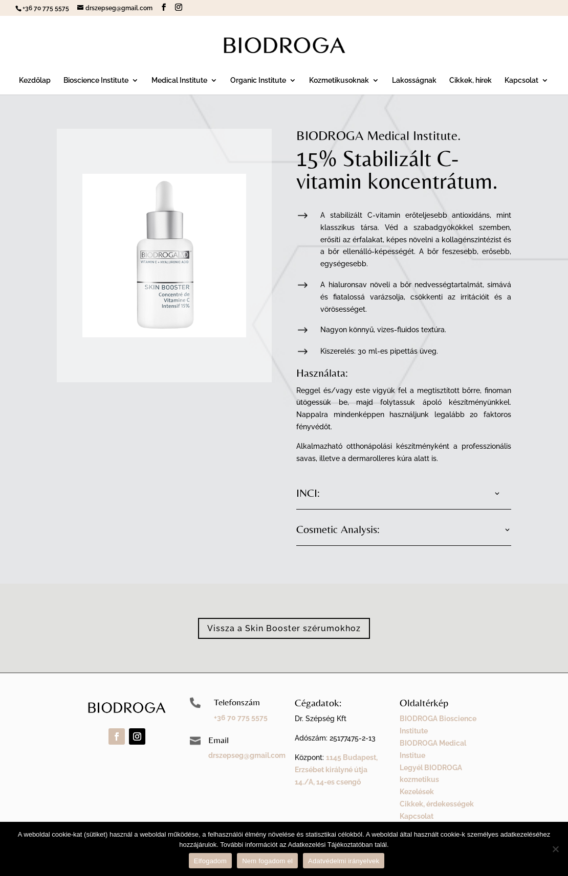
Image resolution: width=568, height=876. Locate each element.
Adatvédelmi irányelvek (343, 861)
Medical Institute (179, 80)
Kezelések (417, 792)
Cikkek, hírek (470, 80)
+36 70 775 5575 (241, 717)
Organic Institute (258, 80)
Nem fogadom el (267, 861)
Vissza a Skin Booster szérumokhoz (284, 628)
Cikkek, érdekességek (437, 804)
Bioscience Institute (95, 80)
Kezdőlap (35, 80)
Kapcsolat (521, 80)
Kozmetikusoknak (339, 80)
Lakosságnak (414, 80)
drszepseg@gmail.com (247, 755)
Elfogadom (210, 861)
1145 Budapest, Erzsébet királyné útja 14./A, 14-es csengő (336, 769)
